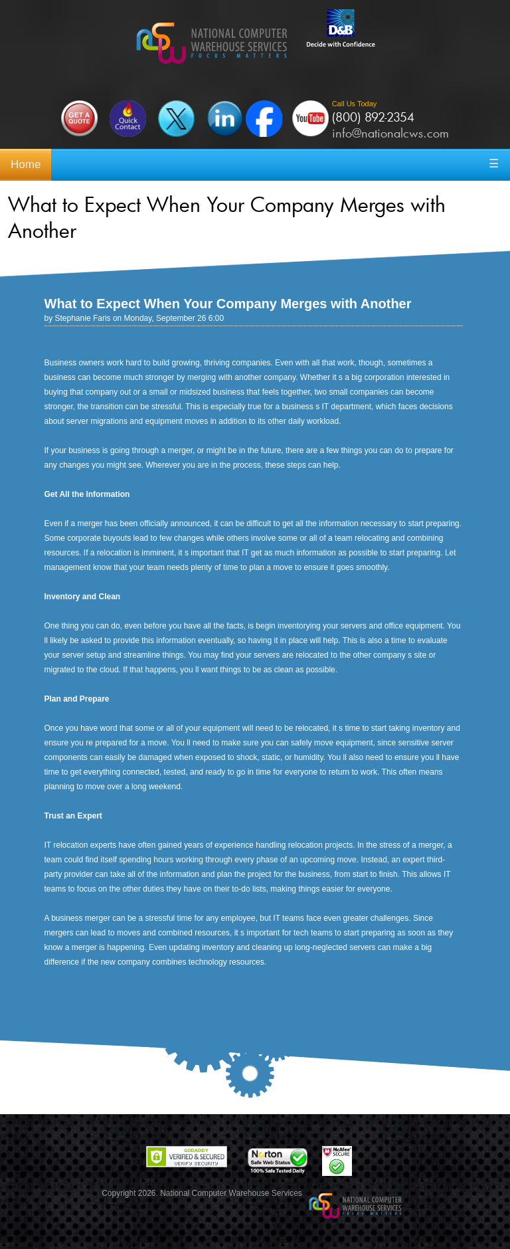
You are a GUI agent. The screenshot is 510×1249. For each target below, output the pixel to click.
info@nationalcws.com (390, 133)
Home (26, 164)
